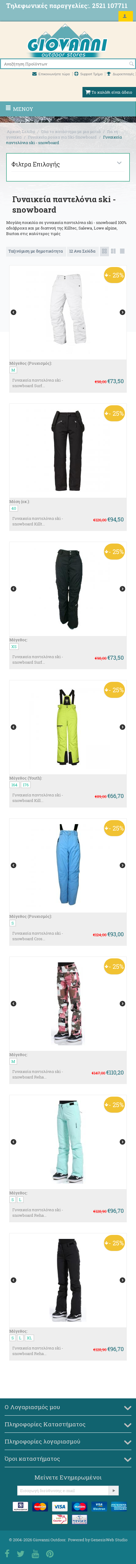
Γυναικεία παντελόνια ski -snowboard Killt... (37, 521)
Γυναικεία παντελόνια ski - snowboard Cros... (37, 935)
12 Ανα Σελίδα (83, 251)
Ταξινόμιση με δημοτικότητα (36, 251)
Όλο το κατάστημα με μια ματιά (71, 131)
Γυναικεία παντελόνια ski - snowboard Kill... (37, 797)
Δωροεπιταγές (120, 74)
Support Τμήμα (89, 74)
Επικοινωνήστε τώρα (51, 74)
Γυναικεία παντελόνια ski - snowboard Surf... (37, 382)
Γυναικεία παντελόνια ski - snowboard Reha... (37, 1074)
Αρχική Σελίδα (21, 131)
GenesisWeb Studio (109, 1539)
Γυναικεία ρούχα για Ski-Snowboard (62, 137)
